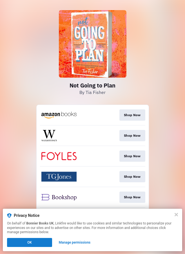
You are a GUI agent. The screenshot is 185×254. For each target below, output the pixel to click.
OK (29, 242)
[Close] (176, 214)
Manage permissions (75, 242)
